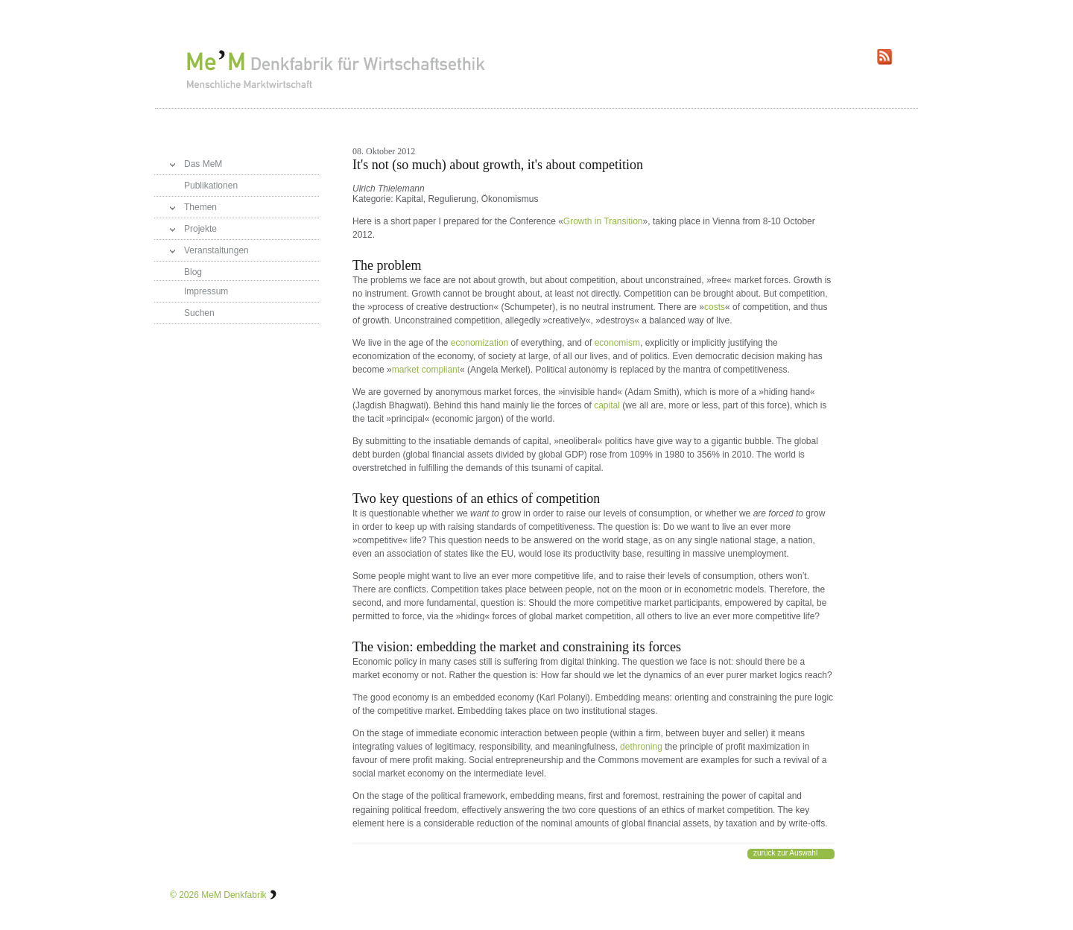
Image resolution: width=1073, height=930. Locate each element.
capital (607, 405)
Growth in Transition (603, 221)
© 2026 (184, 895)
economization (479, 343)
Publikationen (211, 185)
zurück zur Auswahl (785, 853)
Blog (193, 272)
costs (714, 307)
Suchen (199, 313)
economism (617, 343)
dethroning (641, 746)
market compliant (426, 369)
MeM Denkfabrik (233, 895)
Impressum (206, 291)
